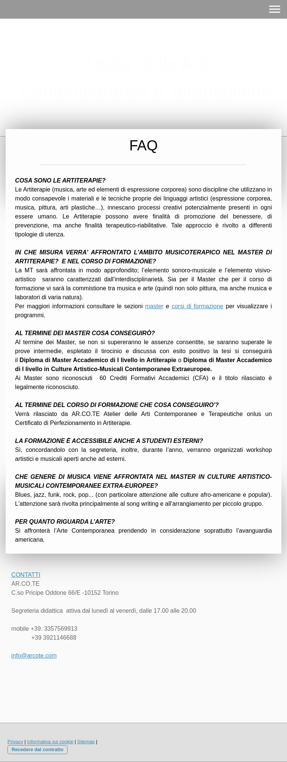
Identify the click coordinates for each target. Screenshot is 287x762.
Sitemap (86, 741)
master (154, 306)
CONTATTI (25, 575)
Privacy (15, 741)
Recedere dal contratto (38, 749)
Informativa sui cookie (50, 741)
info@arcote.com (33, 655)
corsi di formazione (197, 306)
